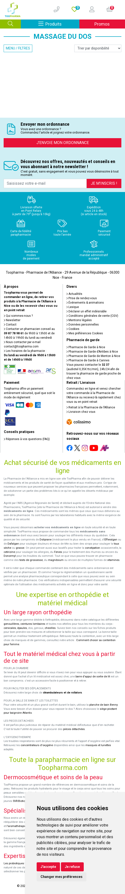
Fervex (58, 552)
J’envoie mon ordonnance (62, 142)
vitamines (113, 560)
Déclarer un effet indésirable (87, 311)
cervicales (10, 628)
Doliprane (45, 539)
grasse (20, 547)
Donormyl (10, 556)
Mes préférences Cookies (85, 333)
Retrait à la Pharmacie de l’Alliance (91, 407)
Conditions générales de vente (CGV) (92, 315)
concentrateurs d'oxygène (37, 745)
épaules (22, 628)
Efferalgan (110, 539)
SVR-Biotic (19, 801)
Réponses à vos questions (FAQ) (27, 439)
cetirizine (9, 552)
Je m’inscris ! (104, 183)
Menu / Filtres (18, 48)
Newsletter (12, 320)
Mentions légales (79, 320)
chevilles (50, 628)
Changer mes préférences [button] (62, 877)
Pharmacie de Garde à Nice (86, 347)
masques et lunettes (98, 745)
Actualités (74, 294)
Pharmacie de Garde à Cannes (88, 360)
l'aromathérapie (16, 826)
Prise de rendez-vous (82, 298)
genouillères (11, 623)
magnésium (56, 560)
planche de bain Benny (103, 704)
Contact (10, 324)
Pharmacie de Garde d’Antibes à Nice (92, 351)
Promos (102, 24)
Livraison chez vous (81, 411)
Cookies (73, 329)
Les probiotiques (14, 863)
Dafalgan (13, 543)
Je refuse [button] (72, 867)
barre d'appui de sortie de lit (92, 676)
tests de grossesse (31, 560)
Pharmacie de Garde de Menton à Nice (93, 356)
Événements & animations (85, 302)
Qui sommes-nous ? (18, 315)
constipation (92, 547)
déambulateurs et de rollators (62, 692)
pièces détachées (74, 729)
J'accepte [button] (48, 867)
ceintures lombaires (32, 623)
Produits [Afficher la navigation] (58, 24)
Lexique (73, 307)
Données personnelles (83, 324)
